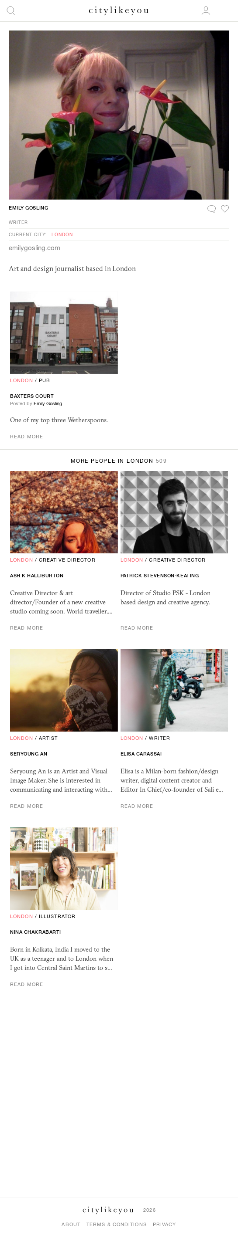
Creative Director (67, 560)
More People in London (119, 461)
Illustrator (57, 916)
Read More (26, 436)
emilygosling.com (34, 247)
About (71, 1224)
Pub (44, 380)
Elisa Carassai (141, 753)
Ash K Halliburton (36, 575)
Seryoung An (28, 753)
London (62, 234)
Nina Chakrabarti (35, 932)
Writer (18, 222)
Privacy (164, 1224)
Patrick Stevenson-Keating (160, 575)
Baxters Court (32, 396)
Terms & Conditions (116, 1224)
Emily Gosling (28, 207)
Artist (48, 738)
